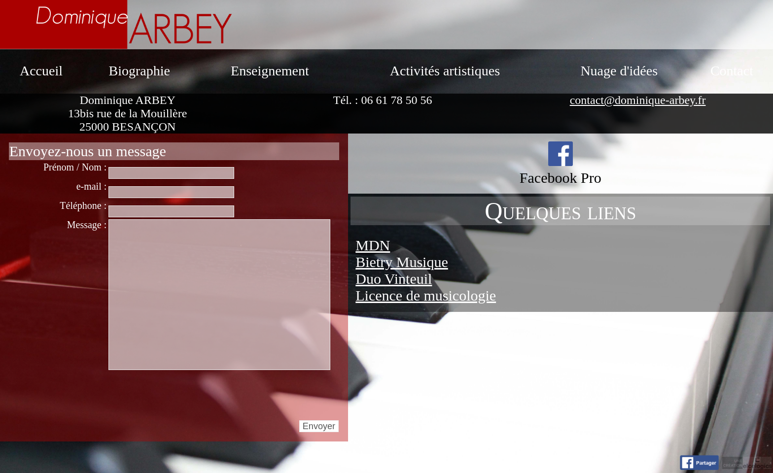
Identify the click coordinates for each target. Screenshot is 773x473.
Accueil (41, 70)
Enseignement (270, 70)
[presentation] (183, 394)
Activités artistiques (445, 70)
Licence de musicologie (425, 295)
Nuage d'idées (619, 70)
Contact (731, 70)
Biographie (139, 70)
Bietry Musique (401, 262)
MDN (372, 245)
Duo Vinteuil (393, 278)
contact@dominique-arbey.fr (638, 100)
